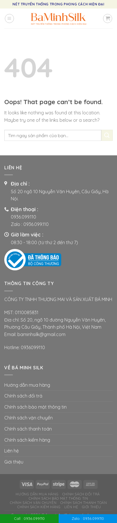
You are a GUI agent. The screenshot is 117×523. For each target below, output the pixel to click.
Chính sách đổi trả (23, 396)
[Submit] (107, 135)
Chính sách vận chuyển (28, 418)
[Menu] (9, 18)
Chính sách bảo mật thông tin (35, 407)
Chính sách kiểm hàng (27, 440)
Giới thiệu (13, 462)
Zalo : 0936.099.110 (88, 518)
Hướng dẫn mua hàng (27, 385)
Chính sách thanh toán (28, 429)
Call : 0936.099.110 (29, 518)
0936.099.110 (23, 217)
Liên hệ (11, 451)
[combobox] (52, 135)
